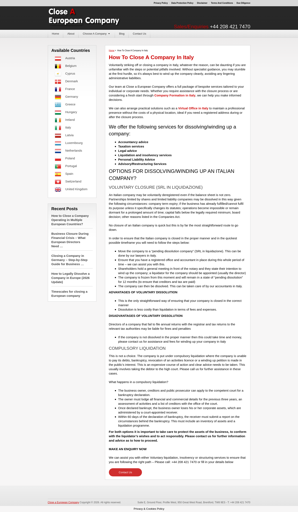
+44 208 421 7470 (230, 26)
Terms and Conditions (222, 3)
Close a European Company (63, 502)
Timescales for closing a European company (69, 293)
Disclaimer (202, 3)
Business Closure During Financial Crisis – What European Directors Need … (70, 240)
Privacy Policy (161, 3)
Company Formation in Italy (175, 95)
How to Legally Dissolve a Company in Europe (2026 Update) (70, 278)
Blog (121, 33)
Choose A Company (95, 33)
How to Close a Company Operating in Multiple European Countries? (70, 220)
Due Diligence (243, 3)
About (70, 33)
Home (55, 33)
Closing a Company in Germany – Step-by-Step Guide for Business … (69, 260)
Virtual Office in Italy (193, 108)
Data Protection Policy (182, 3)
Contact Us (139, 33)
